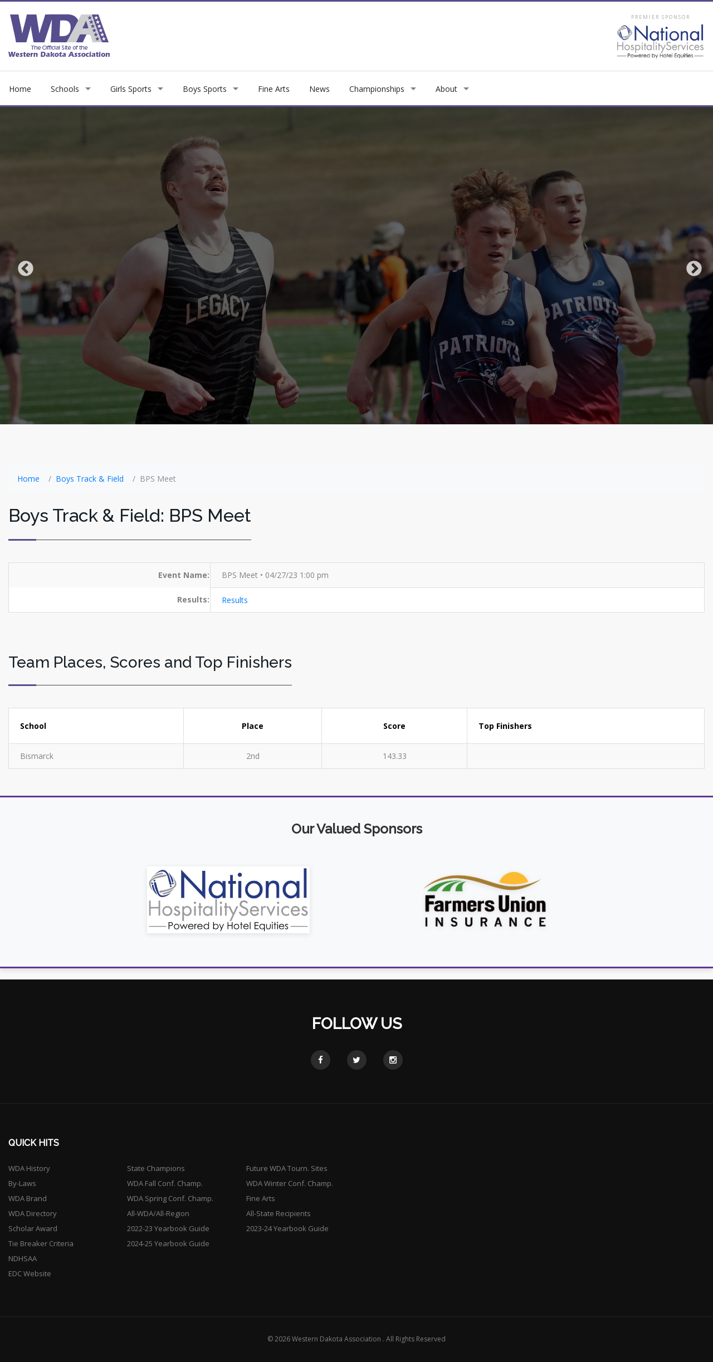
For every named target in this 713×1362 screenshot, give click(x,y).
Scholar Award (32, 1228)
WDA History (29, 1168)
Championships (376, 89)
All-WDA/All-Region (158, 1213)
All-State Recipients (278, 1213)
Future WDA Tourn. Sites (287, 1168)
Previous (22, 265)
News (319, 89)
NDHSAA (22, 1258)
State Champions (156, 1168)
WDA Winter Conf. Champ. (289, 1183)
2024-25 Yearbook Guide (168, 1243)
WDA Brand (27, 1198)
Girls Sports (131, 89)
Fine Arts (274, 89)
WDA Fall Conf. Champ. (165, 1183)
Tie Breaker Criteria (41, 1243)
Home (20, 89)
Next (690, 265)
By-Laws (22, 1183)
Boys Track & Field (90, 478)
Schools (65, 89)
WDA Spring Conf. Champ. (170, 1198)
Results (235, 600)
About (446, 89)
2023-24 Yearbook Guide (287, 1228)
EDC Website (29, 1273)
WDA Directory (32, 1213)
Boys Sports (205, 89)
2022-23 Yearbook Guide (168, 1228)
